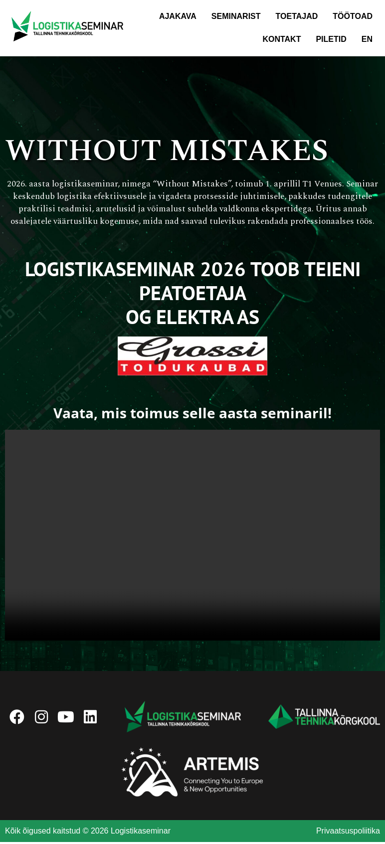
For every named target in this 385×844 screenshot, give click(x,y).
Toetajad (297, 16)
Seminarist (236, 16)
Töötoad (353, 16)
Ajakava (177, 16)
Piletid (331, 39)
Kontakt (281, 39)
